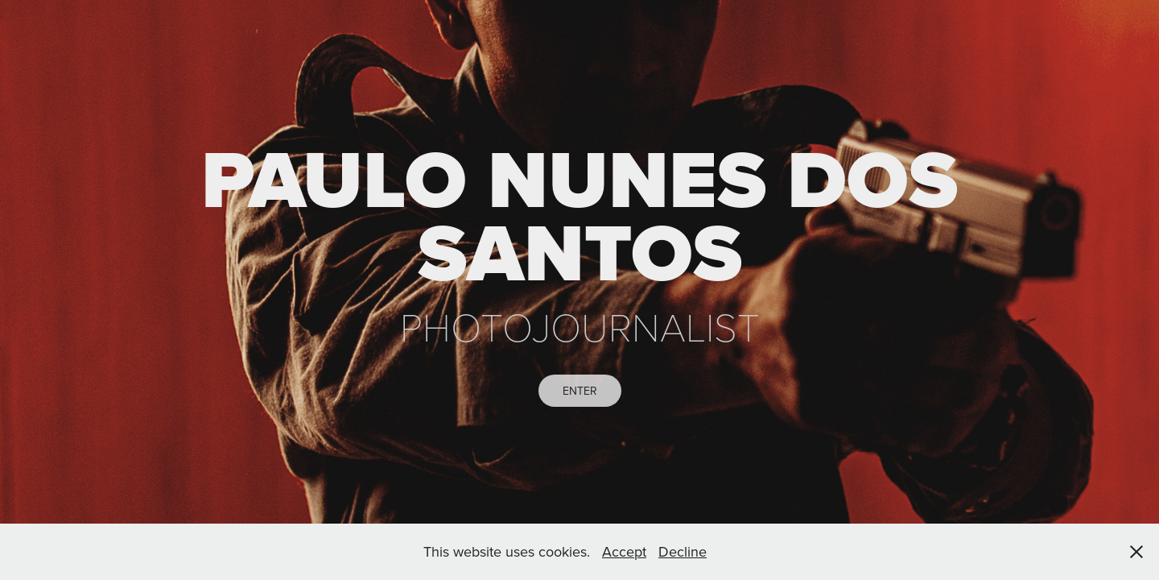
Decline (682, 551)
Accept (624, 551)
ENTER (580, 391)
